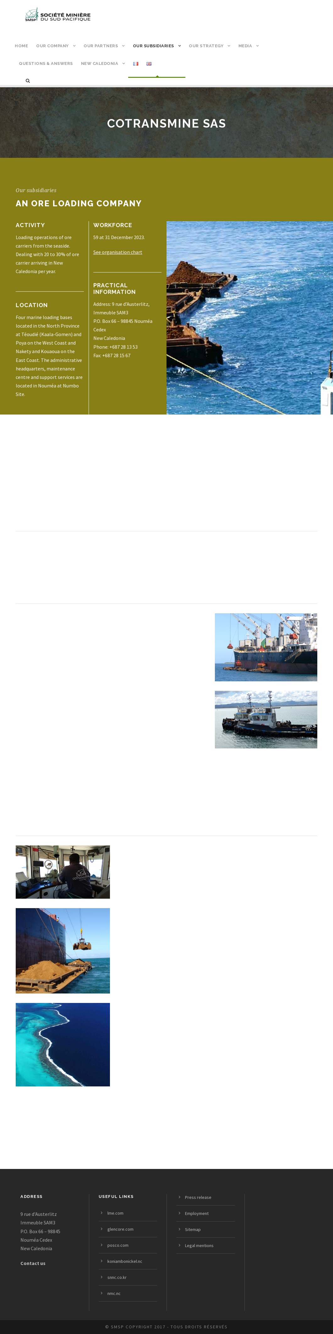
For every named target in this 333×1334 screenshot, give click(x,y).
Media (245, 45)
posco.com (117, 1245)
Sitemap (193, 1229)
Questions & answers (46, 63)
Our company (52, 45)
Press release (198, 1197)
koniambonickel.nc (124, 1261)
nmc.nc (114, 1293)
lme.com (115, 1213)
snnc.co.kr (117, 1277)
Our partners (101, 45)
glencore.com (120, 1229)
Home (21, 45)
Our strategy (206, 45)
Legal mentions (199, 1245)
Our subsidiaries (153, 45)
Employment (197, 1213)
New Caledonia (99, 63)
